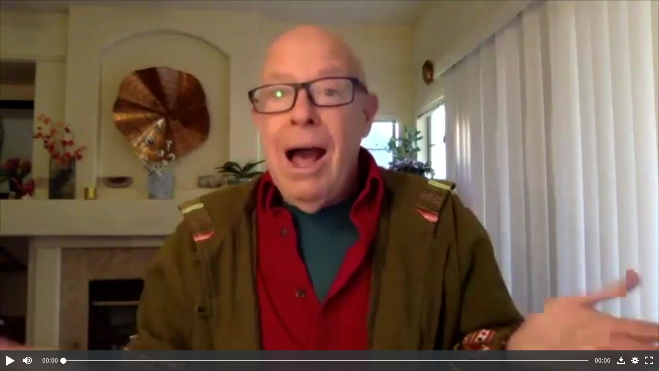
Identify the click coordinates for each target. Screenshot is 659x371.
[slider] (325, 360)
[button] (10, 360)
